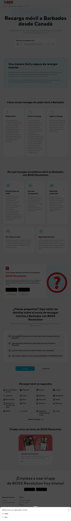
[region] (35, 515)
